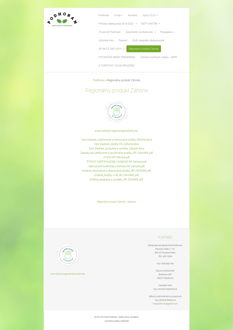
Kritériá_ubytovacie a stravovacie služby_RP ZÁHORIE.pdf (116, 170)
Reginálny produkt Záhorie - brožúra (116, 201)
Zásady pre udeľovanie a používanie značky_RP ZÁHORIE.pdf (116, 152)
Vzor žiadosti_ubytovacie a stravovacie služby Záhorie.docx (116, 139)
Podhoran (99, 80)
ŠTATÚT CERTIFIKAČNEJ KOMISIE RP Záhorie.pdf (116, 161)
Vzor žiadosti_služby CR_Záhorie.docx (116, 144)
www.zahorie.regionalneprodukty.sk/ (116, 130)
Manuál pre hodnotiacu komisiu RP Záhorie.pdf (117, 166)
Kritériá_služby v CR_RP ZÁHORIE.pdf (116, 175)
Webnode (125, 321)
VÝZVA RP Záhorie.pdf (116, 157)
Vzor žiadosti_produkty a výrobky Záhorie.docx (116, 148)
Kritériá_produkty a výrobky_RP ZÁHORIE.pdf (116, 179)
